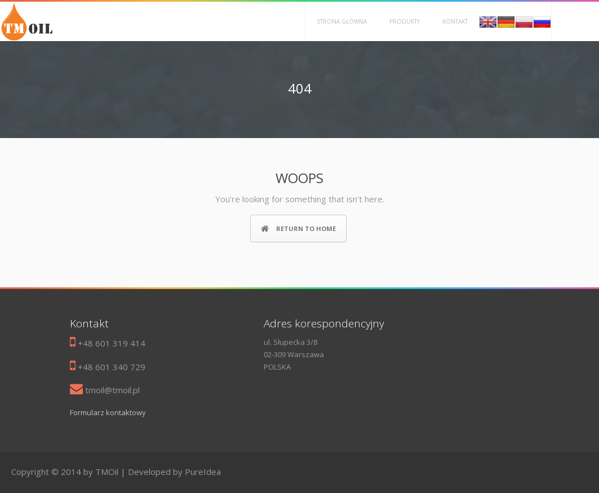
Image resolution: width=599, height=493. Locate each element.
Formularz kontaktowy (108, 412)
